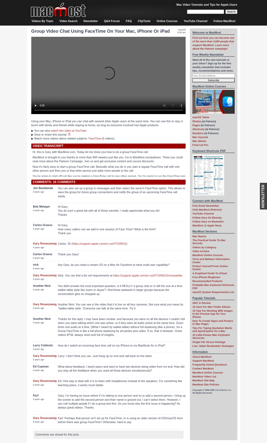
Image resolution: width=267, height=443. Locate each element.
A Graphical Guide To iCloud (209, 273)
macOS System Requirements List (213, 292)
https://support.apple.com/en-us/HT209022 (99, 243)
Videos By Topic (42, 21)
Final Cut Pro (200, 145)
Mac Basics (199, 236)
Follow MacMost (225, 21)
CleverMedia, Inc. (223, 390)
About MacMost (201, 356)
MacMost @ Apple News (207, 225)
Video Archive (200, 251)
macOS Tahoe (200, 117)
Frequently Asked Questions (209, 364)
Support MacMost (203, 360)
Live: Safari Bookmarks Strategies (213, 346)
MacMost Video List (204, 376)
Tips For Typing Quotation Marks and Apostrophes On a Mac (212, 329)
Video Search (68, 21)
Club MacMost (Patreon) (207, 209)
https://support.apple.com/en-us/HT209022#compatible (147, 275)
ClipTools (144, 21)
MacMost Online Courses (207, 255)
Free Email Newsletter (205, 205)
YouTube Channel (195, 21)
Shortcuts (198, 129)
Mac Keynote (200, 137)
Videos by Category (204, 247)
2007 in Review (201, 303)
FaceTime (94, 138)
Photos (196, 121)
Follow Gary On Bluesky (207, 217)
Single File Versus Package (208, 342)
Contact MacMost (203, 368)
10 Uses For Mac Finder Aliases (211, 306)
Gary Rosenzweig (45, 243)
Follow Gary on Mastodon (208, 221)
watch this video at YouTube (68, 130)
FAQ (129, 21)
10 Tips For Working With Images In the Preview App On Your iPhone (212, 313)
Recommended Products (207, 281)
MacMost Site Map (203, 380)
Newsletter (90, 21)
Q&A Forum (112, 21)
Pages (196, 125)
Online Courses (167, 21)
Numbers (197, 133)
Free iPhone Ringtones (206, 277)
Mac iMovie (199, 141)
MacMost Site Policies (205, 384)
